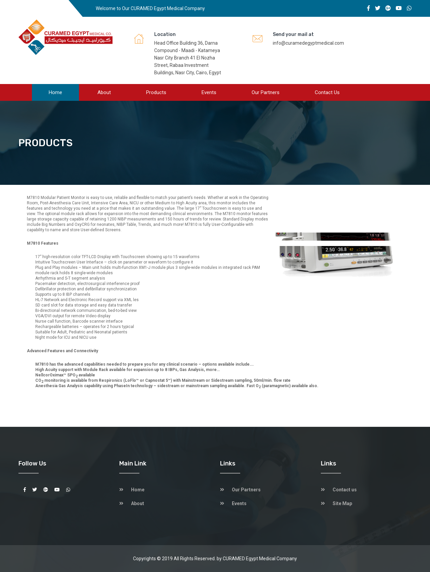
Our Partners (266, 92)
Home (55, 92)
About (104, 92)
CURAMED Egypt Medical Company (260, 558)
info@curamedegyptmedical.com (308, 43)
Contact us (327, 92)
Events (209, 92)
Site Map (342, 503)
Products (156, 92)
